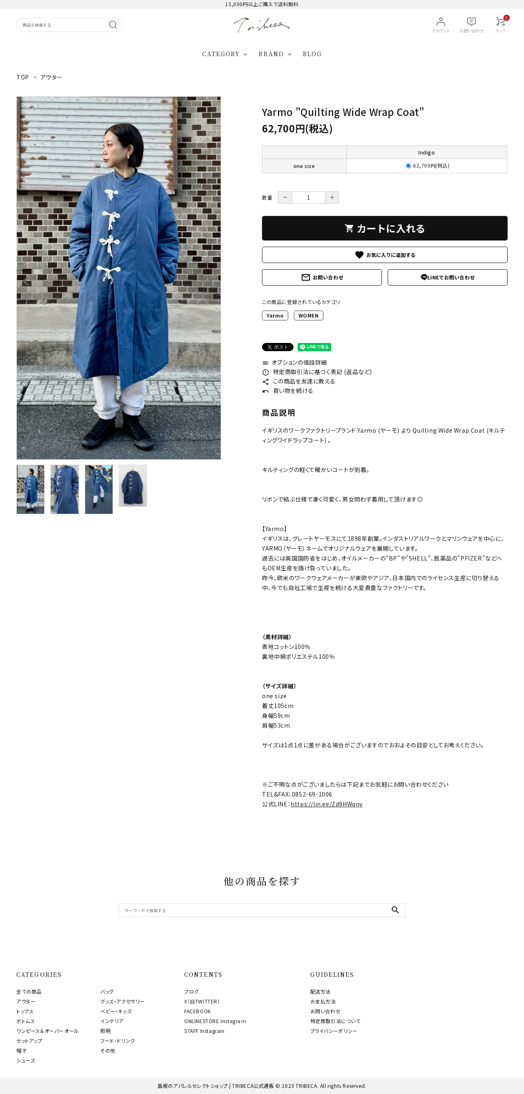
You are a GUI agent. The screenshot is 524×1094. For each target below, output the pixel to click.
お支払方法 (323, 1001)
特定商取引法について (335, 1020)
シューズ (25, 1060)
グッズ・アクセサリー (122, 1001)
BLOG (312, 54)
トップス (25, 1011)
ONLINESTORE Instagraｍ (215, 1020)
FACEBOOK (197, 1011)
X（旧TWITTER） (202, 1001)
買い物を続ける (288, 390)
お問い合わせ (322, 277)
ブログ (191, 991)
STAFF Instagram (204, 1030)
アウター (25, 1001)
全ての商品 (29, 991)
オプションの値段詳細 (294, 362)
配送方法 (320, 991)
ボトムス (25, 1020)
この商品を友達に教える (298, 381)
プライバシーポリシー (334, 1030)
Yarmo (275, 315)
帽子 (21, 1050)
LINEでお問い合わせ (448, 277)
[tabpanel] (118, 278)
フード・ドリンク (117, 1040)
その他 (107, 1050)
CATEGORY (221, 54)
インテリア (112, 1020)
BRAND (271, 54)
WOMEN (308, 315)
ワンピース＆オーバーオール (47, 1030)
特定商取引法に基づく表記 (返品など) (317, 372)
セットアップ (29, 1040)
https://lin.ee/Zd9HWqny (327, 804)
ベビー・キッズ (115, 1011)
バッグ (107, 991)
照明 (105, 1030)
